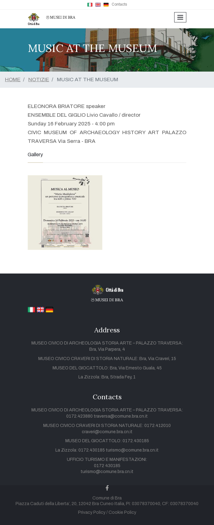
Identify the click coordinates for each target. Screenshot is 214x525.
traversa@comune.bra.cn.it (121, 416)
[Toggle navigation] (180, 17)
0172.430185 (136, 440)
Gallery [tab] (35, 154)
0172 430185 (107, 465)
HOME (13, 79)
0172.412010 (157, 425)
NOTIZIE (38, 79)
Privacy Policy (91, 512)
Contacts (119, 4)
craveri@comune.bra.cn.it (107, 431)
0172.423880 (80, 416)
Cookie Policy (122, 512)
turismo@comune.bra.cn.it (132, 450)
